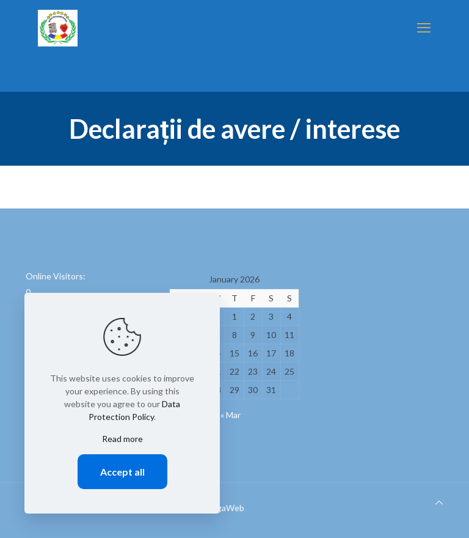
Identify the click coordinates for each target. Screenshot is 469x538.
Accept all (122, 471)
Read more (122, 438)
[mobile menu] (423, 27)
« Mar (230, 415)
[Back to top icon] (439, 502)
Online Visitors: (56, 276)
